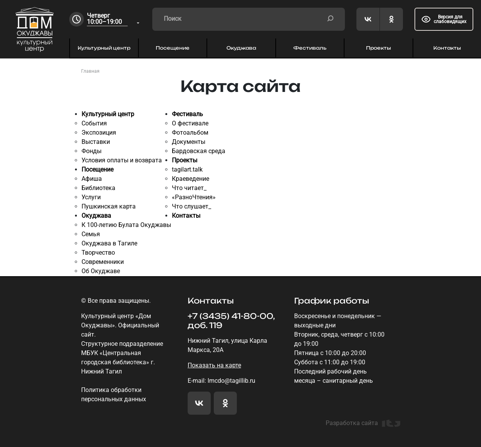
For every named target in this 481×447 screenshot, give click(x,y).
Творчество (98, 252)
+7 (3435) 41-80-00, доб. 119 (231, 321)
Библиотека (98, 188)
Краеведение (190, 178)
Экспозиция (99, 132)
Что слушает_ (191, 206)
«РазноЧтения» (194, 197)
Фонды (92, 151)
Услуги (91, 197)
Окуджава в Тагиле (109, 243)
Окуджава (241, 48)
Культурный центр (104, 48)
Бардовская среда (198, 151)
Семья (91, 234)
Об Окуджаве (101, 271)
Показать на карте (214, 365)
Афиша (92, 178)
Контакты (447, 48)
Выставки (96, 141)
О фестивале (190, 123)
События (94, 123)
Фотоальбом (190, 132)
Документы (188, 141)
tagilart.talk (187, 169)
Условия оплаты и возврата (122, 160)
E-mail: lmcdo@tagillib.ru (221, 380)
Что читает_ (189, 188)
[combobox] (114, 19)
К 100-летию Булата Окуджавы (126, 225)
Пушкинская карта (109, 206)
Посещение (173, 48)
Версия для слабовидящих (443, 19)
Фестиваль (309, 48)
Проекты (378, 48)
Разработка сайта (363, 423)
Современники (103, 261)
